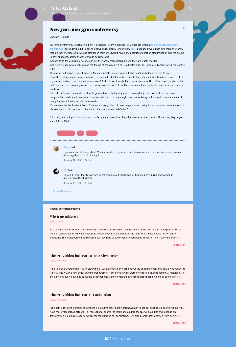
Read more (179, 245)
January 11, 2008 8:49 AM (77, 183)
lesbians (91, 133)
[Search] (191, 9)
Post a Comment (62, 191)
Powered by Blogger (118, 338)
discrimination (66, 133)
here (133, 48)
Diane (66, 147)
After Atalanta (65, 8)
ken (65, 169)
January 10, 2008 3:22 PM (77, 160)
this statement (84, 117)
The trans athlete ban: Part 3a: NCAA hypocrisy (84, 256)
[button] (184, 28)
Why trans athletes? (64, 216)
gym (80, 133)
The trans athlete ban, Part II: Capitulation (80, 295)
